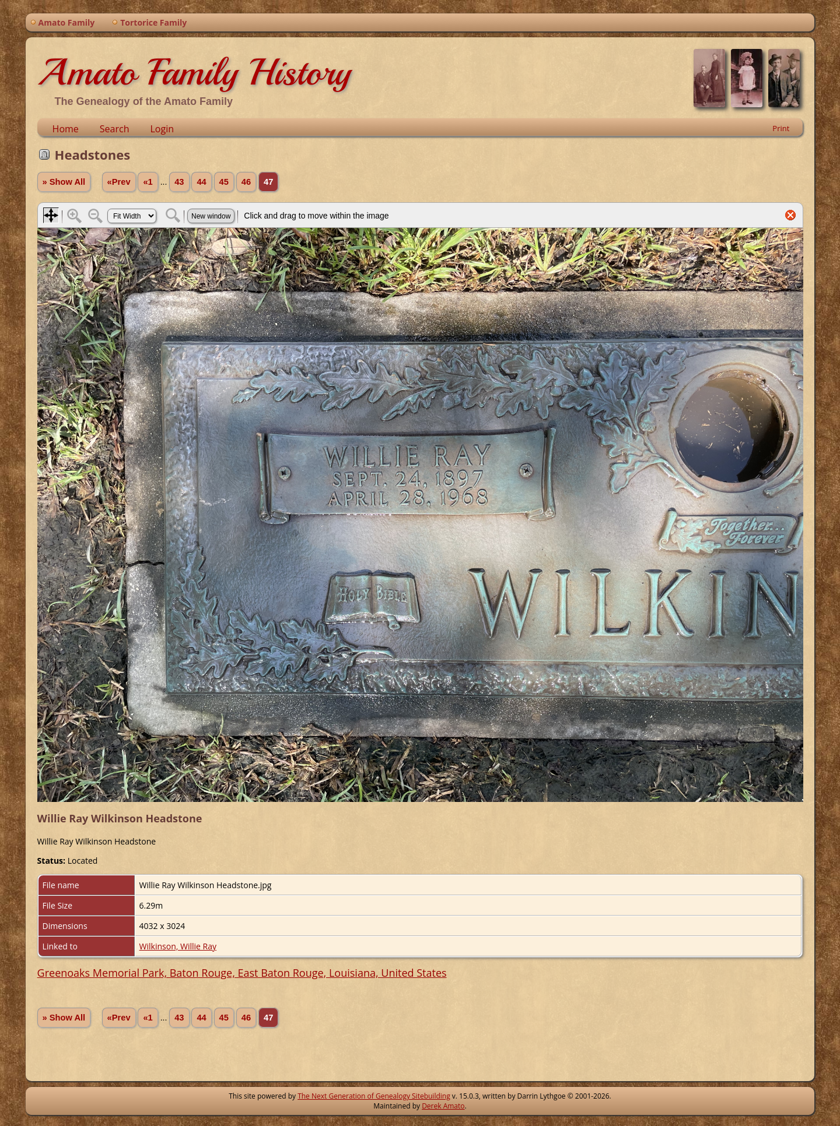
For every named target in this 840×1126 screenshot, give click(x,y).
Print (780, 128)
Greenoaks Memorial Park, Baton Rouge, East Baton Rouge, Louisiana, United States (242, 973)
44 (201, 182)
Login (162, 128)
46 (246, 182)
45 (224, 182)
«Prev (119, 182)
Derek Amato (443, 1106)
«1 (147, 182)
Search (115, 128)
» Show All (64, 182)
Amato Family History (194, 72)
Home (65, 128)
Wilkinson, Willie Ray (177, 946)
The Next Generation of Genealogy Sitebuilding (374, 1096)
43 (179, 182)
